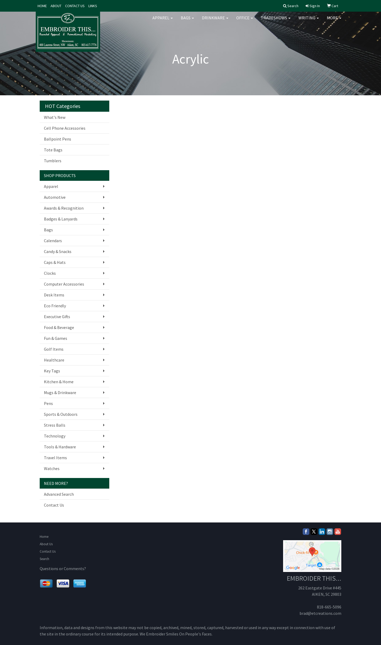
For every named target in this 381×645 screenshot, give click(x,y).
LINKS (92, 5)
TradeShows (276, 21)
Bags (187, 21)
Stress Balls (54, 425)
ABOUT (56, 5)
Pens (48, 403)
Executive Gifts (57, 316)
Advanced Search (59, 494)
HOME (42, 5)
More (334, 21)
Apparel (162, 21)
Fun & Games (55, 338)
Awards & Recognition (64, 208)
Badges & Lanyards (61, 219)
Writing (308, 21)
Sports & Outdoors (61, 414)
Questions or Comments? (63, 568)
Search (44, 559)
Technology (54, 436)
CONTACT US (75, 5)
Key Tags (52, 370)
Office (244, 21)
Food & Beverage (59, 327)
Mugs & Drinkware (60, 392)
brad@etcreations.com (320, 613)
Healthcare (54, 360)
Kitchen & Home (59, 381)
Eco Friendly (55, 305)
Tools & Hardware (60, 446)
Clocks (50, 273)
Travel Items (55, 457)
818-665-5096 (329, 607)
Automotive (55, 197)
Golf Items (54, 349)
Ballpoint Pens (57, 139)
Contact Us (54, 505)
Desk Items (54, 294)
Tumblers (52, 160)
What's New (54, 117)
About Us (46, 544)
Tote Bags (53, 149)
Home (44, 536)
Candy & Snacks (57, 251)
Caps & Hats (55, 262)
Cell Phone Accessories (64, 128)
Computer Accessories (64, 284)
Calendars (53, 240)
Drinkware (215, 21)
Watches (52, 468)
